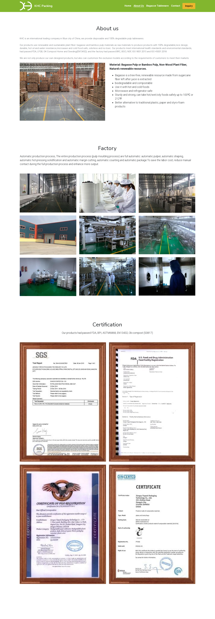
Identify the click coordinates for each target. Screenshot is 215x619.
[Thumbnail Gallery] (48, 193)
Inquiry (189, 5)
